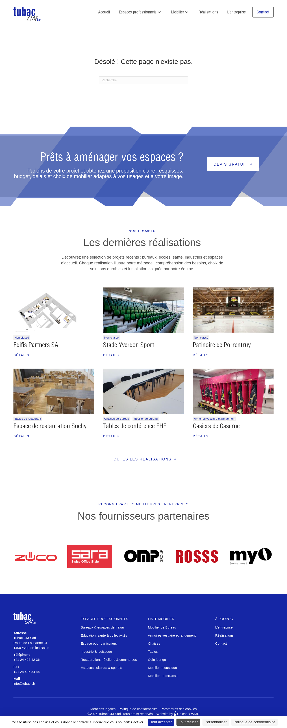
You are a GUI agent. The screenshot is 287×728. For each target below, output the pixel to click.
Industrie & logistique (96, 651)
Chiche (181, 714)
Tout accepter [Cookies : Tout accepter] (161, 722)
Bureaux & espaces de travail (102, 627)
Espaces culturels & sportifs (101, 668)
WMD (195, 714)
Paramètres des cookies (179, 709)
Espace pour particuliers (99, 643)
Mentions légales (103, 709)
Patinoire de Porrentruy (222, 345)
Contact (221, 643)
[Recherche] (143, 80)
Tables (153, 651)
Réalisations (224, 635)
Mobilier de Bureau (162, 627)
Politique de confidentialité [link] (254, 722)
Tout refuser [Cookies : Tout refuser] (188, 722)
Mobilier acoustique (162, 668)
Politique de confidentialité (138, 709)
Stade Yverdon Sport (128, 345)
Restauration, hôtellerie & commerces (109, 659)
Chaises (154, 643)
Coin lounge (157, 659)
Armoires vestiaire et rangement (172, 635)
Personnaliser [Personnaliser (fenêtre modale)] (216, 722)
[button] (159, 12)
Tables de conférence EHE (134, 426)
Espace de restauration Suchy (50, 426)
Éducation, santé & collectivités (104, 635)
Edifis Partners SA (35, 345)
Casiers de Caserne (216, 426)
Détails (21, 355)
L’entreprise (224, 627)
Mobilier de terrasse (163, 676)
